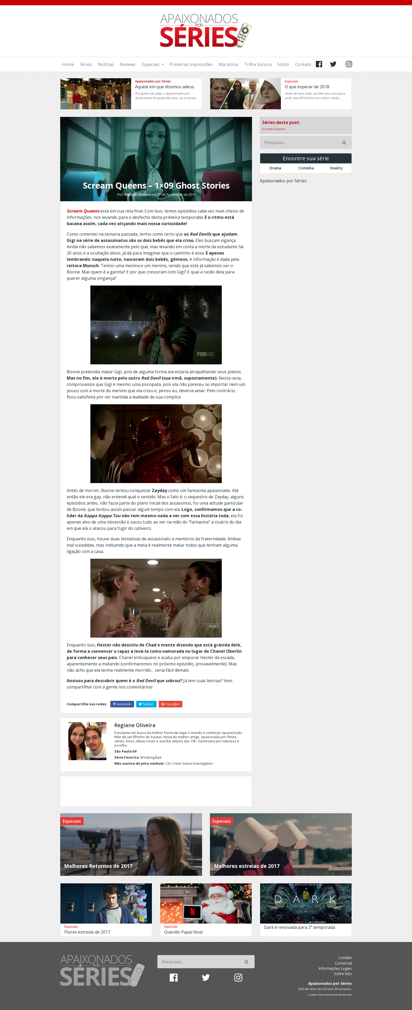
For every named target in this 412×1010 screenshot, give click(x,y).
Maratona (228, 64)
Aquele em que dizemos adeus (164, 87)
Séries (86, 64)
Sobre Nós (343, 973)
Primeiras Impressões (191, 64)
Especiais (151, 64)
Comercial (343, 963)
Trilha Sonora (257, 64)
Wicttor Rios (345, 994)
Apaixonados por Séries (153, 81)
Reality (336, 167)
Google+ (170, 704)
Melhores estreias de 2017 (247, 865)
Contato (303, 64)
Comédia (306, 167)
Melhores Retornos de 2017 (98, 865)
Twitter (146, 704)
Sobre (283, 64)
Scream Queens (273, 129)
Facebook (122, 704)
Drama (275, 167)
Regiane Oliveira (137, 194)
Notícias (106, 64)
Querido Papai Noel (183, 932)
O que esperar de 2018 (307, 87)
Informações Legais (335, 968)
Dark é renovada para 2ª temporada (299, 927)
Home (68, 64)
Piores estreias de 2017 (87, 932)
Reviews (128, 64)
